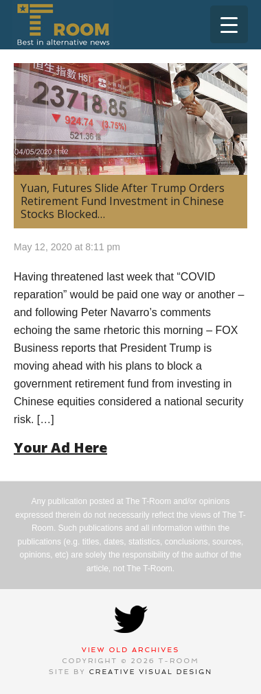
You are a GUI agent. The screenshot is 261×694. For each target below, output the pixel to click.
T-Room (62, 24)
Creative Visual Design (151, 671)
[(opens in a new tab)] (130, 119)
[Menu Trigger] (229, 24)
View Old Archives (131, 650)
